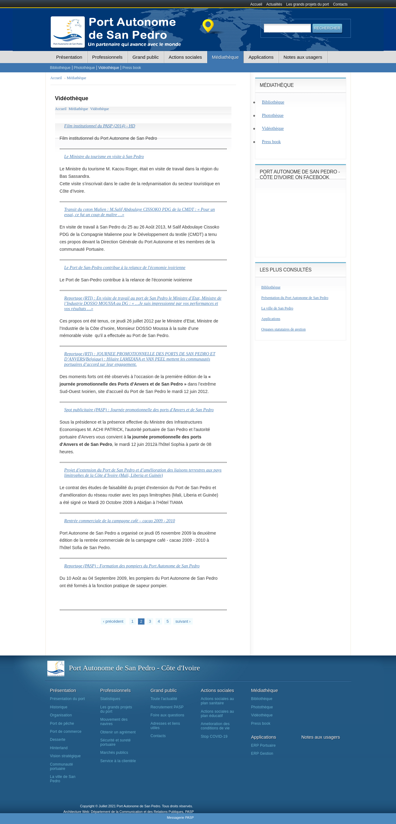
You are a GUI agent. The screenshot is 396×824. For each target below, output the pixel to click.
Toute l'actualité (164, 699)
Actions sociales (185, 57)
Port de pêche (62, 723)
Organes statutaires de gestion (283, 329)
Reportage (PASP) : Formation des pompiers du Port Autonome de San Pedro (132, 565)
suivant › (183, 621)
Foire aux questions (167, 715)
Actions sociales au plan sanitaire (217, 701)
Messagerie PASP (180, 817)
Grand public (145, 57)
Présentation (69, 57)
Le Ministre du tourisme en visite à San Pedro (104, 156)
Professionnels (107, 57)
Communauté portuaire (61, 766)
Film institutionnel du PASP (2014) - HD (99, 125)
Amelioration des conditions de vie (215, 726)
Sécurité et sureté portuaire (115, 742)
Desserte (58, 739)
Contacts (340, 4)
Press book (132, 68)
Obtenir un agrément (118, 732)
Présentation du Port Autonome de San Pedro (295, 298)
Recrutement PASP (167, 707)
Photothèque (84, 68)
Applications (260, 57)
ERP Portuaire (263, 745)
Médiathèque (225, 57)
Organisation (61, 715)
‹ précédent (113, 621)
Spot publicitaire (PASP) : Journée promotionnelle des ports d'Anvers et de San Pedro (139, 409)
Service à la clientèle (118, 761)
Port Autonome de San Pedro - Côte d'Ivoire (134, 668)
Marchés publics (114, 752)
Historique (58, 707)
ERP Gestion (262, 753)
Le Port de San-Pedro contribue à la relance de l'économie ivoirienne (125, 267)
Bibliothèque (60, 68)
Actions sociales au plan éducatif (217, 713)
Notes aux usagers (302, 57)
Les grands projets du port (307, 4)
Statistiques (110, 699)
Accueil (256, 4)
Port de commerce (66, 731)
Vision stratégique (65, 756)
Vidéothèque (108, 68)
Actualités (274, 4)
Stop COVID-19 (214, 736)
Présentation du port (67, 699)
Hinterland (59, 748)
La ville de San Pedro (277, 308)
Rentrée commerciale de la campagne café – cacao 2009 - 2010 (119, 520)
